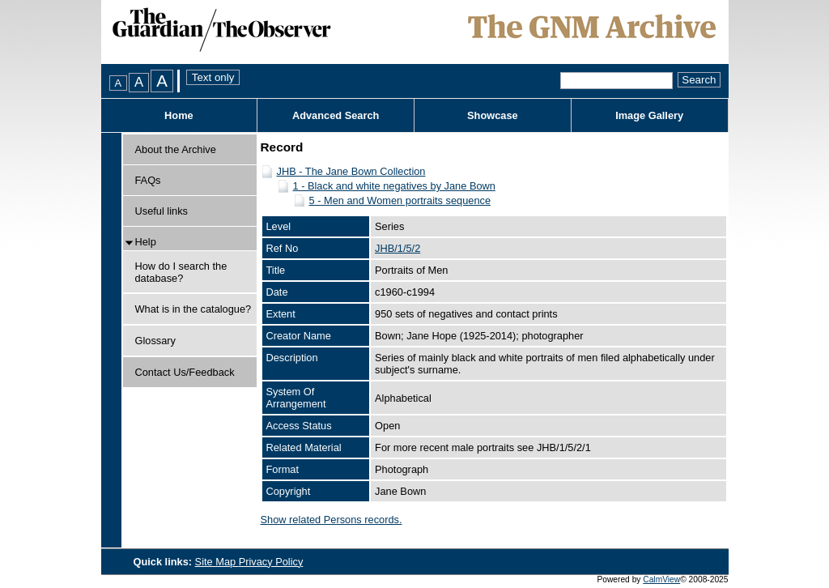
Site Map (217, 562)
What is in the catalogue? (193, 309)
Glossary (155, 340)
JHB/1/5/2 (397, 248)
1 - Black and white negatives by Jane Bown (394, 186)
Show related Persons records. (331, 519)
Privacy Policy (271, 562)
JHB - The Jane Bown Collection (351, 171)
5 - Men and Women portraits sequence (400, 200)
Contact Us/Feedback (185, 372)
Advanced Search (335, 115)
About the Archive (175, 149)
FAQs (148, 180)
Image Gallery (649, 115)
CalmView (661, 579)
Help (145, 242)
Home (178, 115)
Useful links (161, 211)
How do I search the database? (181, 272)
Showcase (492, 115)
